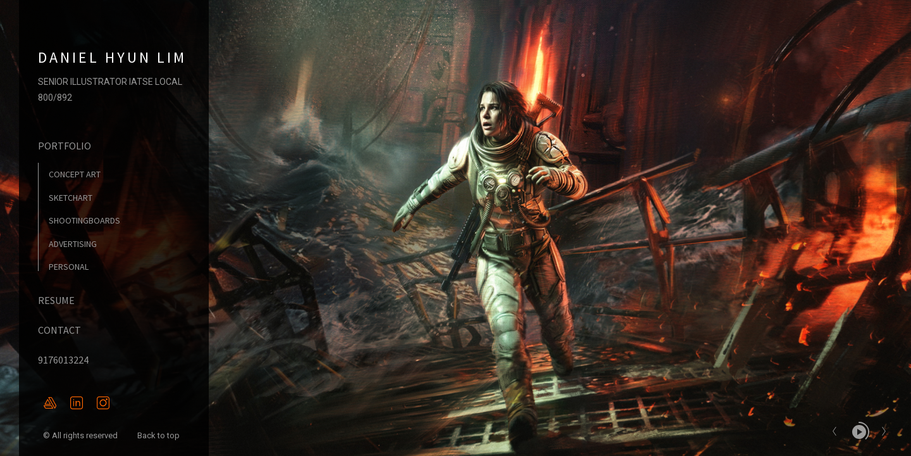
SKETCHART (70, 197)
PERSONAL (69, 266)
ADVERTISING (73, 244)
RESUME (56, 300)
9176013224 (63, 359)
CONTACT (59, 330)
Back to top (159, 435)
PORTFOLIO (64, 145)
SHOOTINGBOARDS (84, 220)
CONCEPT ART (75, 174)
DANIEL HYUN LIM (112, 57)
